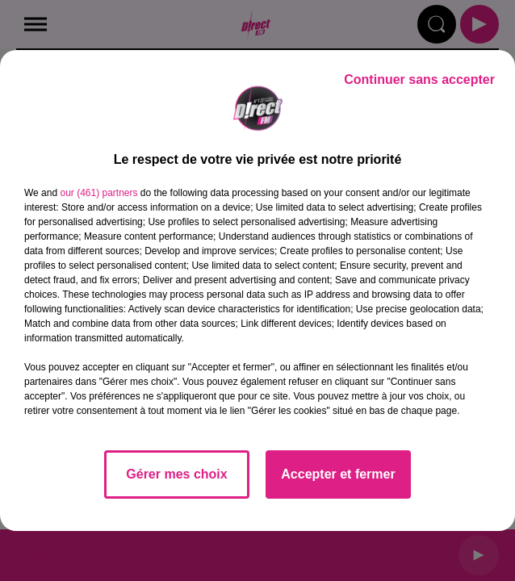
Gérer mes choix (176, 474)
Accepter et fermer (338, 474)
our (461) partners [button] (98, 193)
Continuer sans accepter (419, 79)
